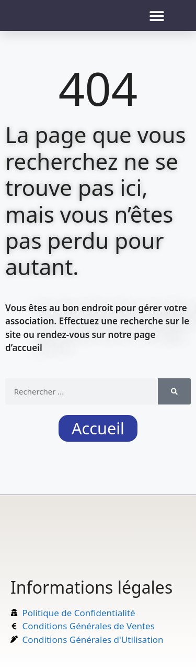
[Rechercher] (174, 391)
